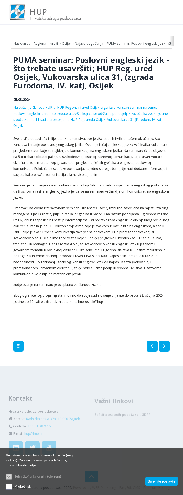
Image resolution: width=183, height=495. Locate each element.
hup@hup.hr (33, 442)
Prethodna (152, 346)
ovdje (32, 465)
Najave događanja (89, 43)
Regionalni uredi (46, 43)
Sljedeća (164, 346)
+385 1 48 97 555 (41, 434)
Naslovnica (21, 43)
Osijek (66, 43)
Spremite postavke (161, 481)
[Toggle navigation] (170, 12)
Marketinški (23, 486)
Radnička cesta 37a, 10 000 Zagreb (53, 427)
